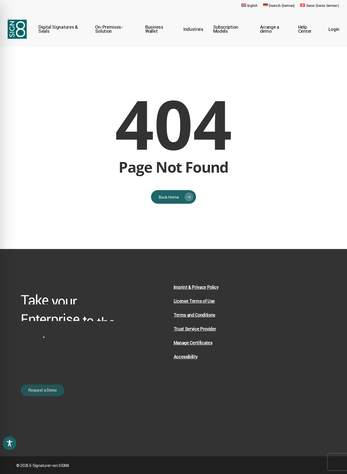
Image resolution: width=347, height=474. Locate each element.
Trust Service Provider (195, 329)
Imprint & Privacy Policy (196, 287)
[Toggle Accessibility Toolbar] (9, 443)
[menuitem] (249, 6)
